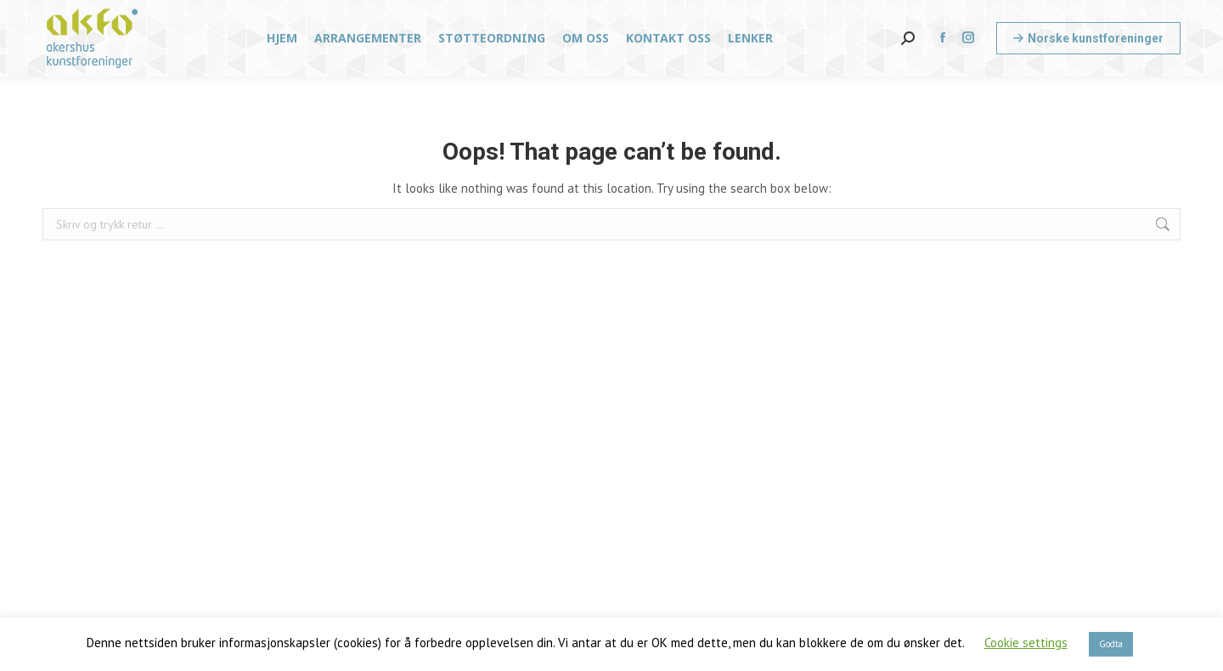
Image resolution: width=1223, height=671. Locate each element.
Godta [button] (1111, 644)
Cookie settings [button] (1026, 642)
